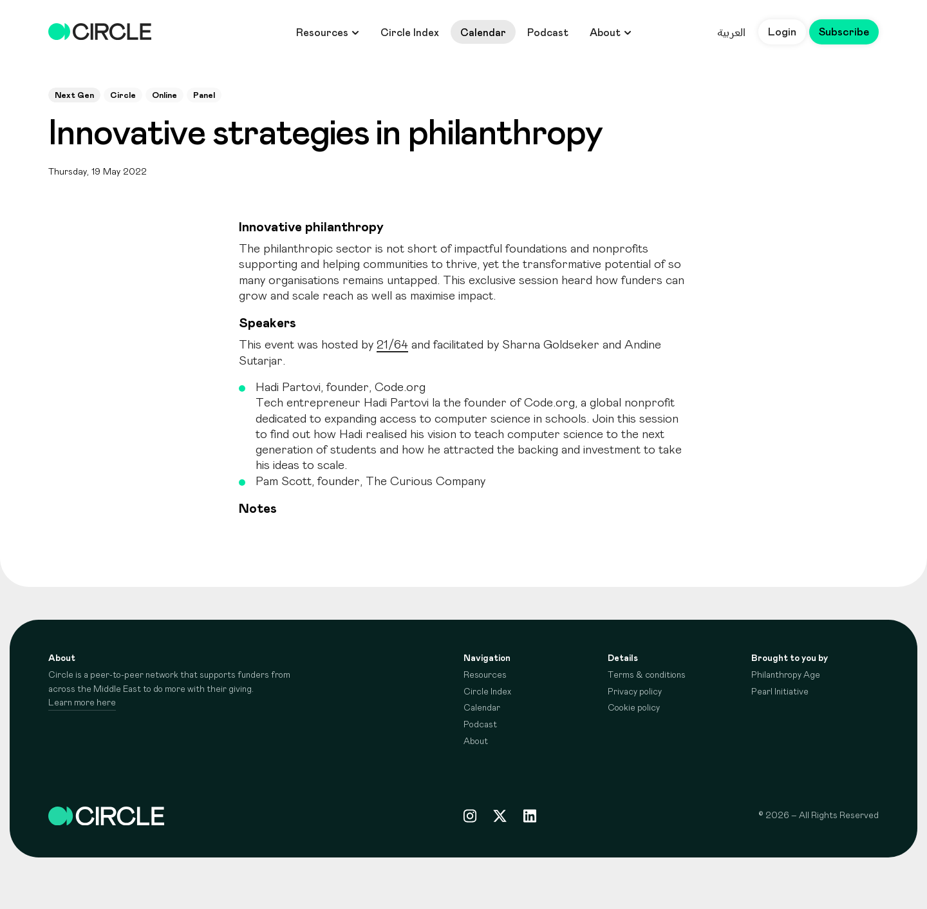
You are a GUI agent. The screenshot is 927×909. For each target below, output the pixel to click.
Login (781, 32)
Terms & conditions (647, 675)
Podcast (547, 33)
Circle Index (409, 33)
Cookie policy (634, 708)
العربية (730, 32)
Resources (327, 33)
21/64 (392, 345)
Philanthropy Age (785, 675)
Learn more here (82, 702)
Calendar (483, 33)
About (611, 33)
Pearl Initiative (780, 691)
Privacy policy (635, 691)
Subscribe (843, 32)
